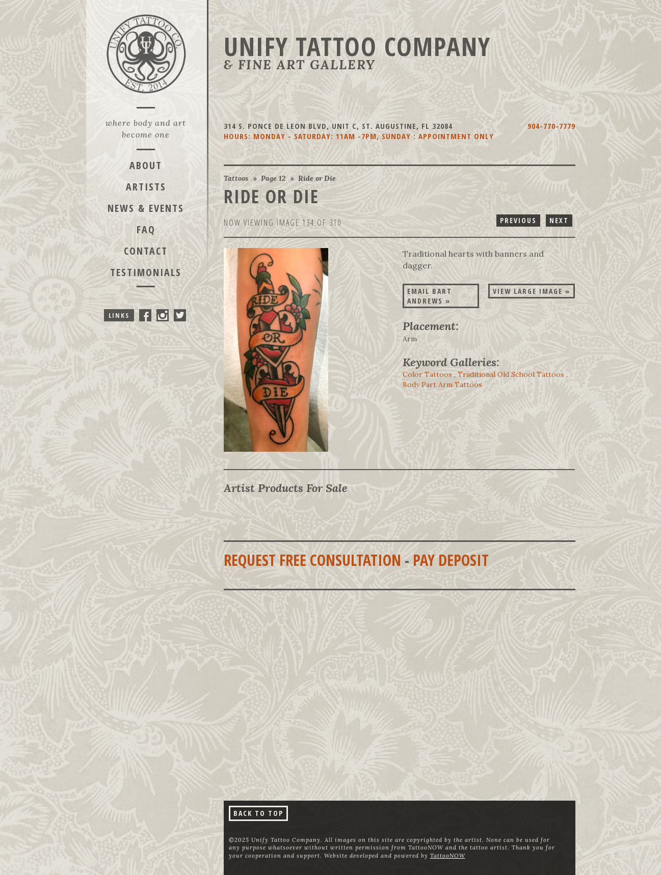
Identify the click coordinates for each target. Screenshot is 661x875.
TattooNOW (447, 855)
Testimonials (145, 272)
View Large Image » (531, 291)
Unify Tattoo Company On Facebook (145, 315)
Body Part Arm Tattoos (442, 384)
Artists (146, 187)
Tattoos (236, 178)
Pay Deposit (451, 560)
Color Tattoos (427, 374)
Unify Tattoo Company (357, 46)
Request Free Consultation (312, 560)
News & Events (146, 208)
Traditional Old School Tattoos (511, 374)
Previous (518, 220)
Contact (146, 251)
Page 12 (273, 178)
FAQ (146, 229)
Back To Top (258, 813)
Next (559, 220)
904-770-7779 (551, 126)
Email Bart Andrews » (429, 296)
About (145, 165)
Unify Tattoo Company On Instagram (162, 315)
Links (119, 315)
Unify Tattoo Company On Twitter (180, 315)
